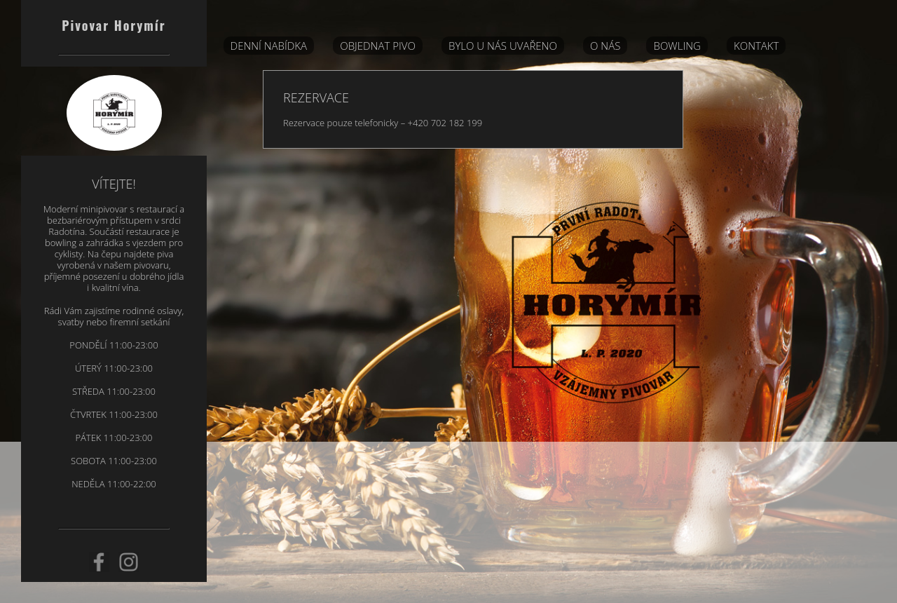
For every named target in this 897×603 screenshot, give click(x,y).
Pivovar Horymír (114, 25)
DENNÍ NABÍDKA (269, 46)
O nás (605, 46)
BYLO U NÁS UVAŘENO (502, 46)
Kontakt (756, 46)
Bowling (676, 46)
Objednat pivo (378, 46)
